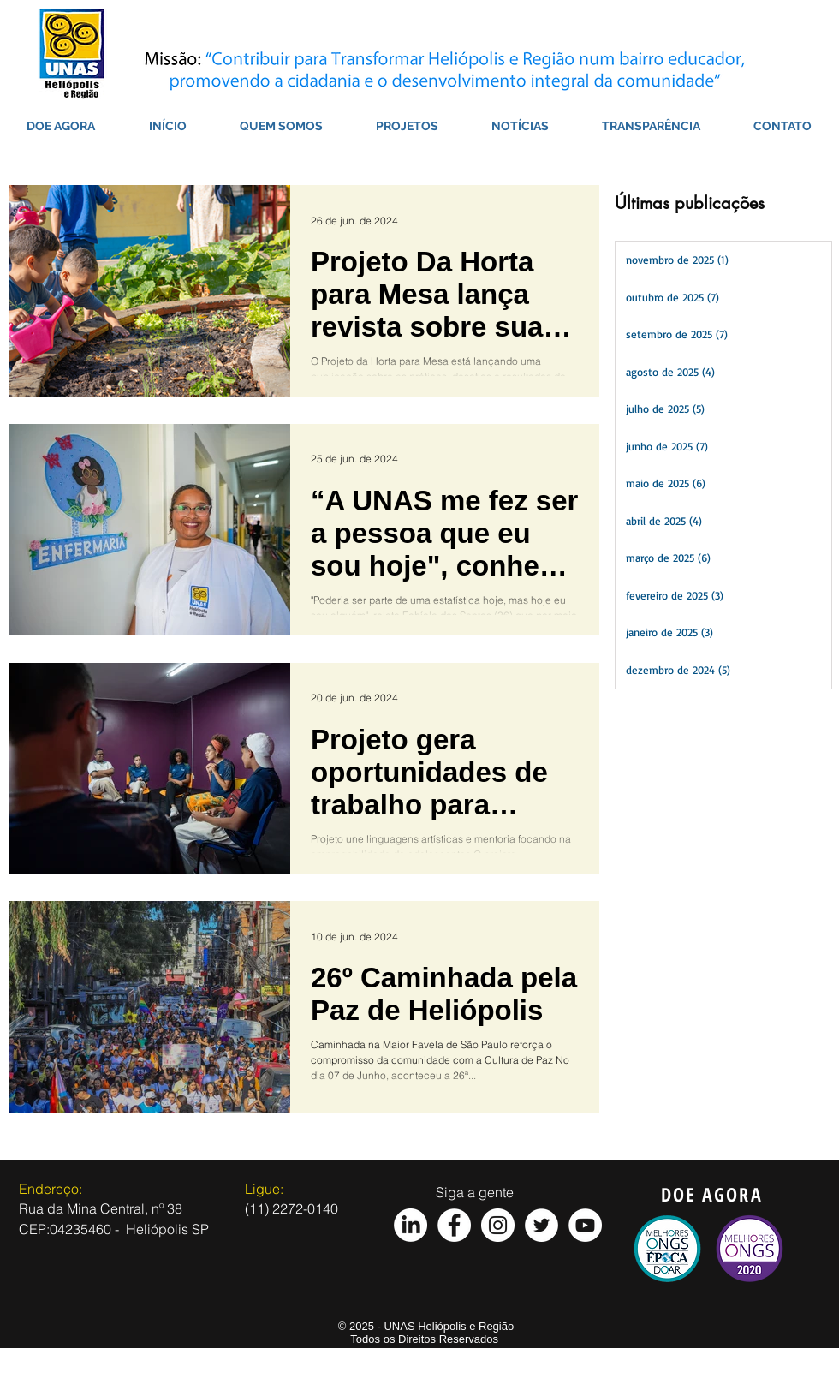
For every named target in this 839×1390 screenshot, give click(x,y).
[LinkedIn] (410, 1225)
